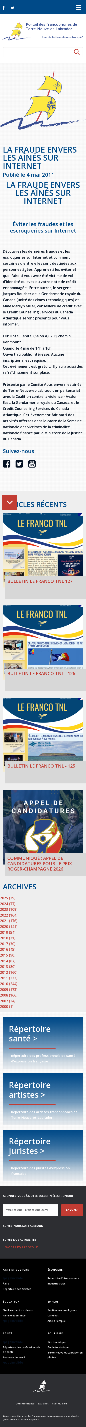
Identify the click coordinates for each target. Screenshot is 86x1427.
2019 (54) (8, 932)
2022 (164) (9, 915)
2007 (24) (8, 1001)
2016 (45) (8, 949)
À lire (6, 1283)
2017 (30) (8, 943)
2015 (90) (8, 955)
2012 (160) (9, 972)
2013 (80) (8, 966)
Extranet (43, 1403)
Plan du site (59, 1403)
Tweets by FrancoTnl (21, 1246)
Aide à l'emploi (57, 1320)
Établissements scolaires (18, 1310)
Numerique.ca (31, 1419)
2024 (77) (8, 903)
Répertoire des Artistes (17, 1289)
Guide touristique (58, 1347)
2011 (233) (9, 978)
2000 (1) (7, 1006)
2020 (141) (9, 926)
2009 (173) (9, 989)
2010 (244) (9, 983)
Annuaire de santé (14, 1357)
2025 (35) (8, 898)
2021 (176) (9, 920)
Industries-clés (57, 1283)
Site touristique (57, 1342)
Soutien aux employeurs (62, 1310)
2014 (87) (8, 961)
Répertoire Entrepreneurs (63, 1278)
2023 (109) (9, 909)
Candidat (53, 1315)
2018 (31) (8, 938)
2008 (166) (9, 995)
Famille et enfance (14, 1315)
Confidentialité (25, 1403)
